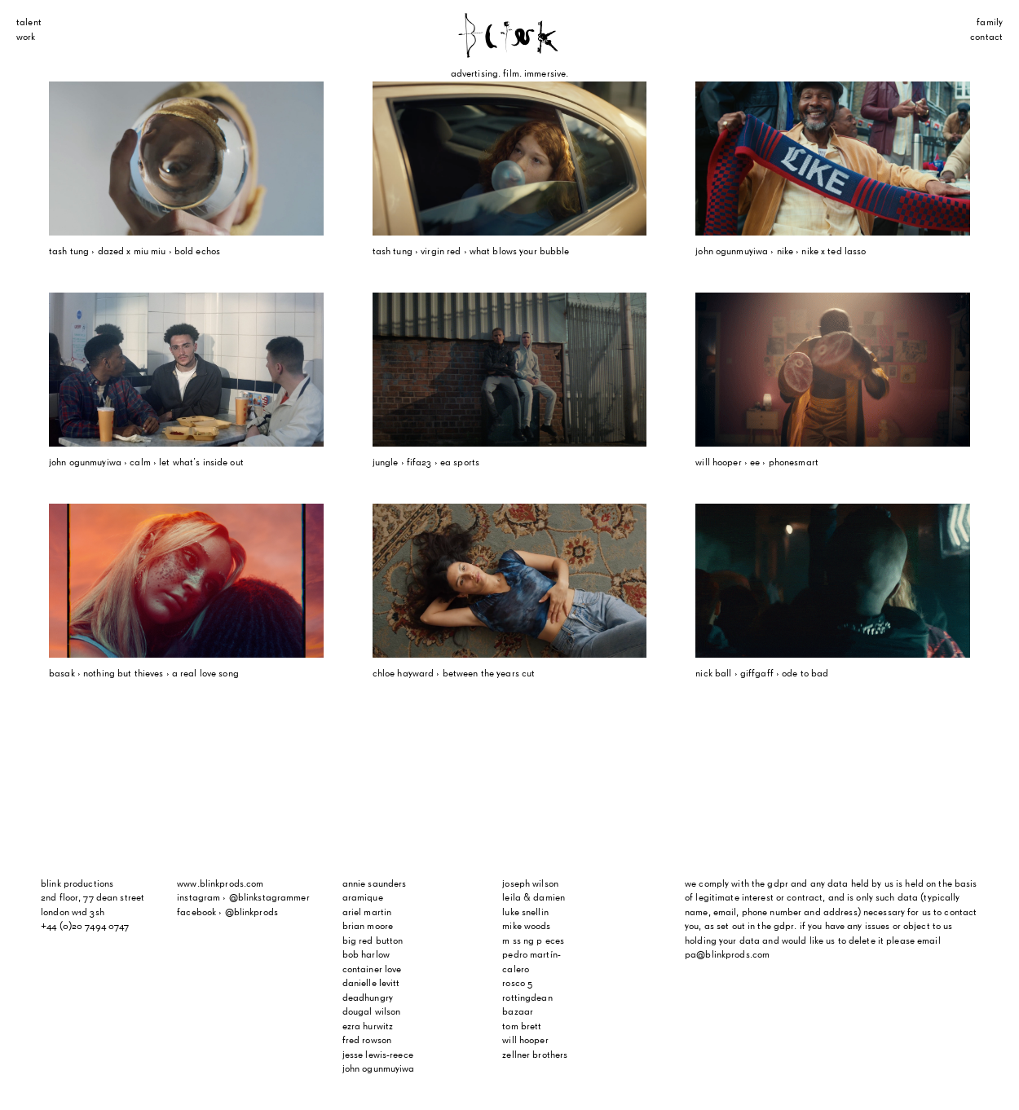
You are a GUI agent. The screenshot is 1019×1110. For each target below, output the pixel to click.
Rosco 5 (517, 984)
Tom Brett (521, 1027)
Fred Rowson (366, 1041)
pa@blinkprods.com (727, 955)
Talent (29, 23)
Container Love (372, 970)
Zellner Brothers (534, 1055)
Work (26, 37)
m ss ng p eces (533, 941)
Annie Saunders (374, 884)
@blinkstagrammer (269, 898)
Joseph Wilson (530, 884)
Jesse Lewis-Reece (377, 1055)
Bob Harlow (366, 955)
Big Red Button (373, 941)
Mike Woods (526, 927)
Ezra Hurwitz (368, 1027)
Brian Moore (367, 927)
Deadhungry (367, 998)
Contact (986, 37)
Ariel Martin (367, 913)
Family (990, 23)
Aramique (362, 898)
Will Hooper (525, 1041)
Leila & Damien (533, 898)
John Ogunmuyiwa (378, 1069)
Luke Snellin (525, 913)
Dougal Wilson (371, 1012)
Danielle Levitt (371, 984)
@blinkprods (251, 913)
